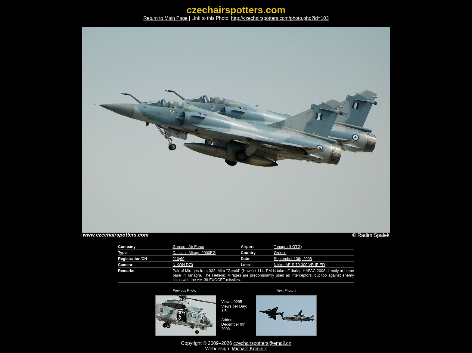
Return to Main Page (165, 18)
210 (175, 258)
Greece (280, 252)
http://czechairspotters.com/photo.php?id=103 (280, 18)
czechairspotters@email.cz (262, 343)
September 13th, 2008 (293, 258)
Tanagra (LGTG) (288, 246)
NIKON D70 (182, 264)
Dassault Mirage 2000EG (194, 252)
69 (182, 258)
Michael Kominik (249, 348)
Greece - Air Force (188, 246)
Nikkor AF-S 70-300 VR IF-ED (299, 264)
